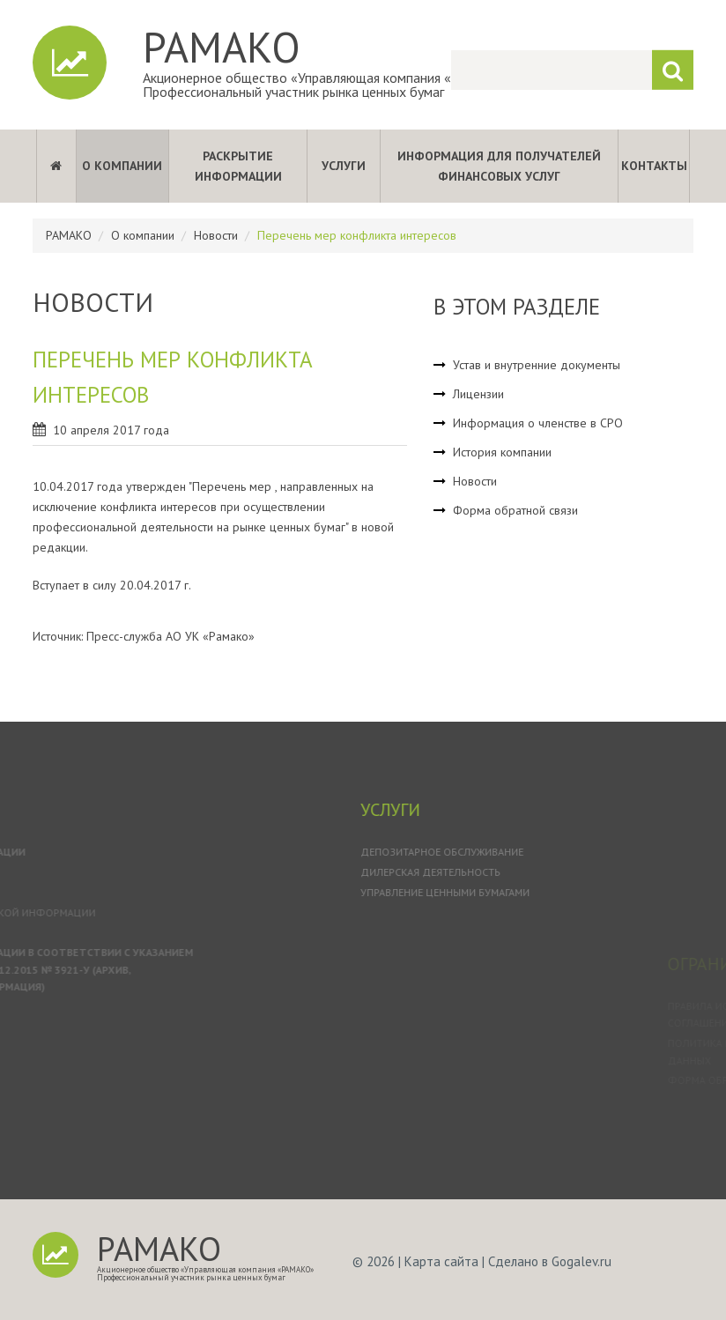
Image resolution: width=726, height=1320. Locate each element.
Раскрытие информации (238, 166)
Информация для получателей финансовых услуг (499, 166)
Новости (216, 235)
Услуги (344, 166)
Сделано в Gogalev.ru (549, 1261)
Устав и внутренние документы (536, 365)
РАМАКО (221, 46)
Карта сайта (441, 1261)
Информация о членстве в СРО (538, 423)
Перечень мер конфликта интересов (356, 235)
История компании (502, 452)
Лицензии (478, 394)
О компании (122, 166)
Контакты (654, 166)
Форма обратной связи (515, 510)
